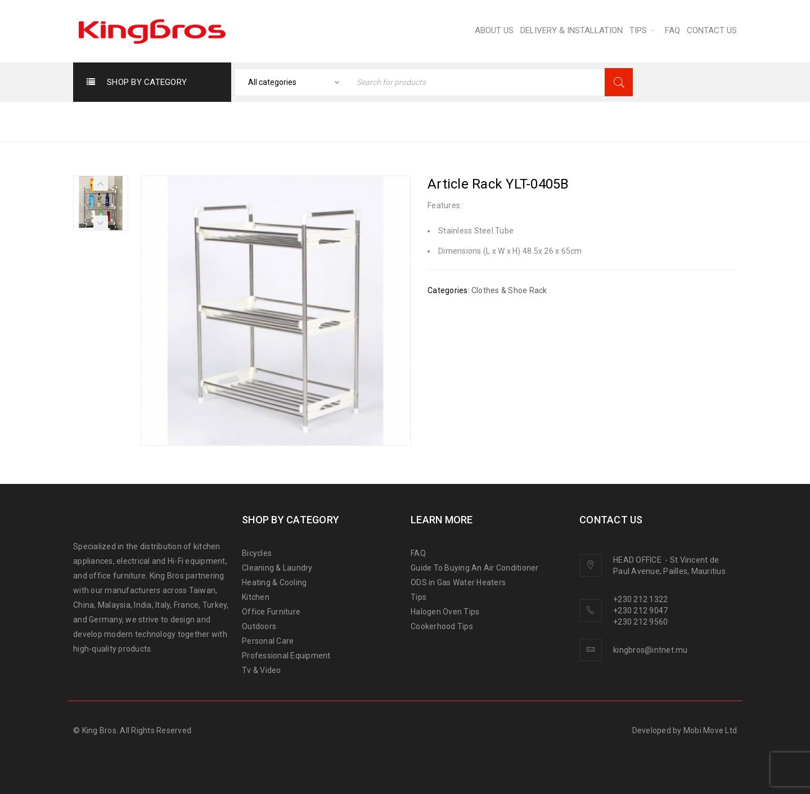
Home (375, 121)
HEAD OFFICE (638, 559)
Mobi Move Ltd (710, 730)
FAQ (418, 553)
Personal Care (268, 640)
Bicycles (257, 553)
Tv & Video (261, 670)
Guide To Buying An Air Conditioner (475, 567)
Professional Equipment (286, 655)
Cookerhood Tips (442, 626)
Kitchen (255, 597)
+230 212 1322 (640, 599)
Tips (418, 597)
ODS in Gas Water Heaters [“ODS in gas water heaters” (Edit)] (458, 582)
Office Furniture (271, 611)
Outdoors (259, 626)
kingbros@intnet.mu (650, 649)
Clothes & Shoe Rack (570, 121)
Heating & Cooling (274, 582)
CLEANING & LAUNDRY (455, 121)
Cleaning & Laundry (277, 567)
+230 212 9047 (640, 610)
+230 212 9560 (640, 621)
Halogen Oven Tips (445, 611)
